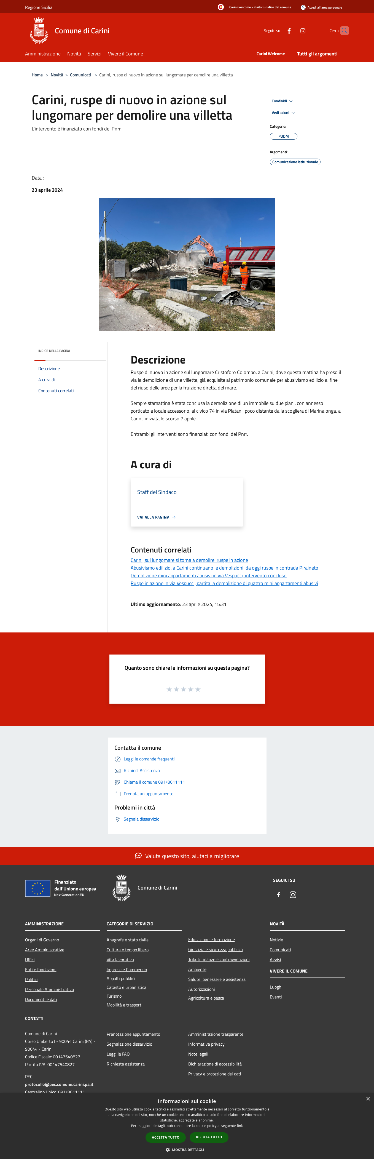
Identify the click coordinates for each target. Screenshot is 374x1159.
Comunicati (80, 74)
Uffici (30, 959)
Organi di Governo (42, 939)
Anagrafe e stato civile (128, 939)
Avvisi (275, 959)
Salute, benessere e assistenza (217, 979)
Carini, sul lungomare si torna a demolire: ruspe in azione (189, 560)
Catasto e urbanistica (126, 987)
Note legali (198, 1054)
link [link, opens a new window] (240, 1125)
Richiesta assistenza (126, 1064)
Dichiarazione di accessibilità (215, 1064)
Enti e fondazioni (40, 969)
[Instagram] (293, 30)
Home (37, 74)
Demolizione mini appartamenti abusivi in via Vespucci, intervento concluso (209, 575)
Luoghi (276, 987)
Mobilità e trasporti (124, 1005)
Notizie (276, 939)
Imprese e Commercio (127, 969)
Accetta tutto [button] (165, 1137)
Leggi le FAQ (118, 1054)
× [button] (368, 1099)
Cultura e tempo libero (128, 949)
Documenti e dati (41, 999)
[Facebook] (279, 30)
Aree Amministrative (44, 949)
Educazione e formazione (211, 939)
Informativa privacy (206, 1044)
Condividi (283, 101)
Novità (57, 74)
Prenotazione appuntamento (133, 1034)
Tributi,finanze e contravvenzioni (219, 959)
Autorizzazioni (201, 989)
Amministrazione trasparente (215, 1034)
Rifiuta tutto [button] (209, 1137)
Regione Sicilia (38, 7)
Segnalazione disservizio (129, 1044)
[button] (187, 1149)
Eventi (276, 997)
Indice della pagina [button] (54, 350)
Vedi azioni (284, 113)
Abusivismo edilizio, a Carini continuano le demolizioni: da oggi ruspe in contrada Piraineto (224, 568)
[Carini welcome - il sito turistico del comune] (252, 7)
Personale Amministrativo (49, 989)
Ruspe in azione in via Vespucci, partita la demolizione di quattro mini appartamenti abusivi (224, 583)
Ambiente (197, 969)
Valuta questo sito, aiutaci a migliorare (187, 855)
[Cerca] (342, 30)
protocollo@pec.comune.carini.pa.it (59, 1084)
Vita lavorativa (120, 959)
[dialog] (187, 1126)
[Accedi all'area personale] (321, 7)
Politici (31, 979)
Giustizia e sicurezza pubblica (215, 949)
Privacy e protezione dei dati (214, 1073)
